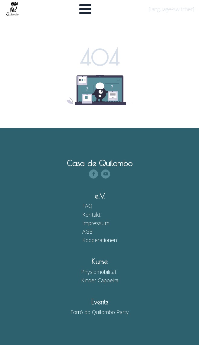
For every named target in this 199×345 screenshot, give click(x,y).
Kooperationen (99, 240)
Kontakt (91, 214)
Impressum (95, 223)
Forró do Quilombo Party (99, 312)
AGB (87, 231)
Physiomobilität (98, 271)
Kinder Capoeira (99, 280)
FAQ (87, 205)
